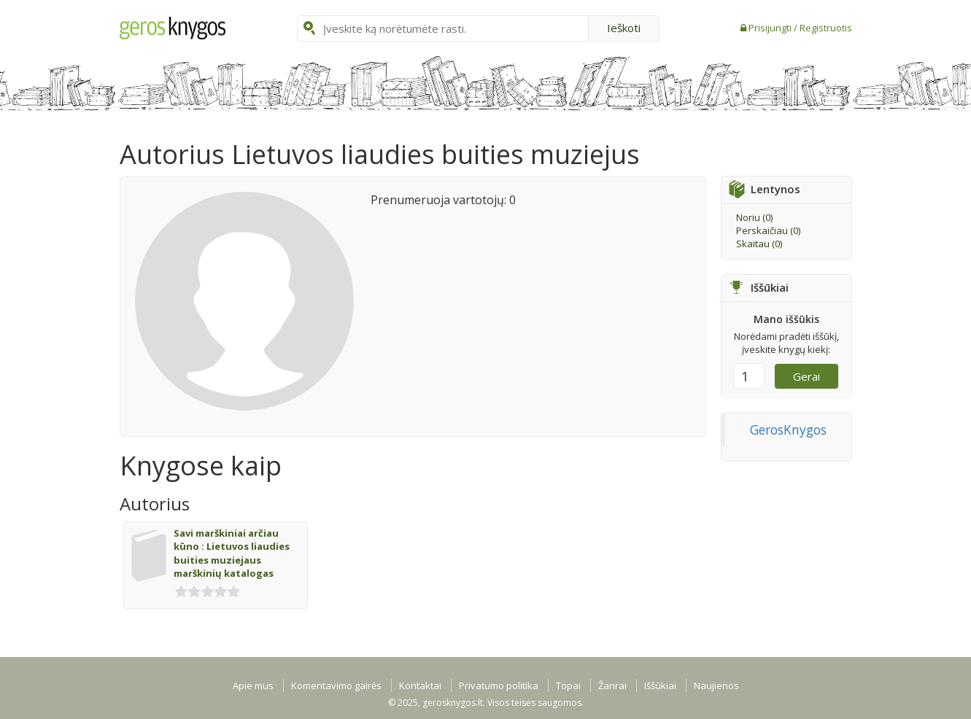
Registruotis (826, 27)
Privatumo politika (498, 685)
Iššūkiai (660, 685)
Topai (568, 685)
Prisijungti (771, 27)
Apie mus (253, 685)
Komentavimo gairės (336, 685)
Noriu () (754, 217)
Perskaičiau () (768, 230)
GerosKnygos (788, 429)
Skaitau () (759, 243)
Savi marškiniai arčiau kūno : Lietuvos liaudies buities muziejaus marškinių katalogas (232, 553)
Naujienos (716, 685)
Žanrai (612, 685)
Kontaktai (420, 685)
